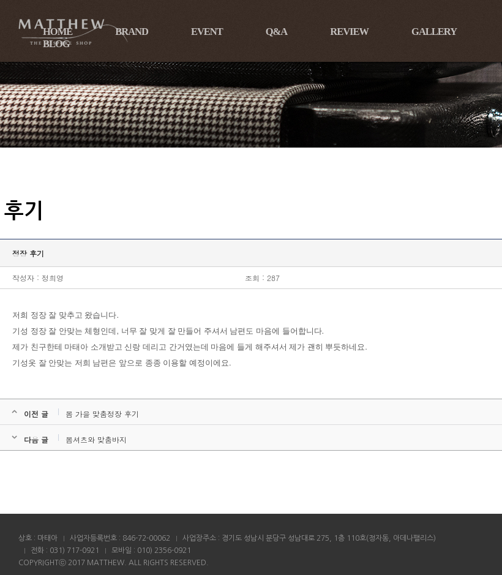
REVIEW (349, 31)
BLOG (56, 44)
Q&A (277, 31)
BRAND (131, 31)
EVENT (207, 31)
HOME (57, 31)
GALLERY (434, 31)
